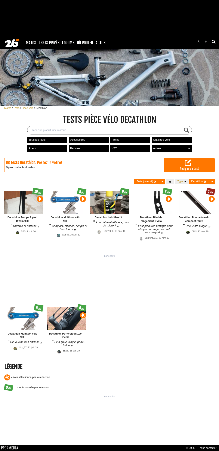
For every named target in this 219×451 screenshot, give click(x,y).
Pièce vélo (28, 108)
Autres (171, 148)
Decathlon (41, 108)
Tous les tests (37, 139)
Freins (115, 139)
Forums (68, 42)
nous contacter (208, 447)
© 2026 (190, 447)
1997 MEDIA (10, 448)
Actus (100, 42)
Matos (31, 42)
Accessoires (77, 139)
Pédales (75, 148)
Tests (16, 108)
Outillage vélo (161, 139)
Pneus (33, 148)
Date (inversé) (147, 181)
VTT (114, 148)
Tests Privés (49, 42)
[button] (206, 41)
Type (182, 181)
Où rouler (85, 42)
